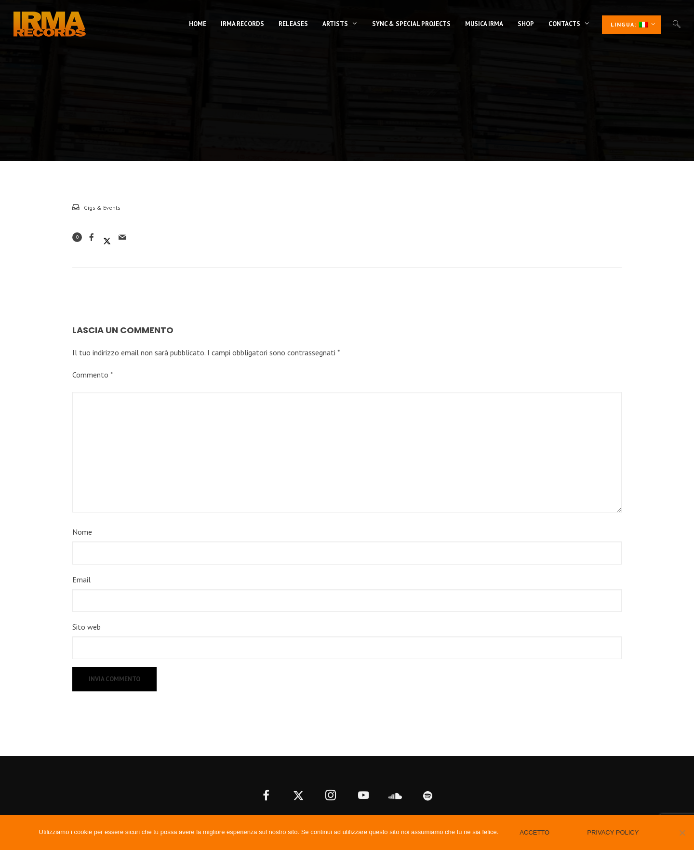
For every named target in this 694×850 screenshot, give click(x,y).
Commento (92, 374)
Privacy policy (613, 832)
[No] (682, 832)
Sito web (86, 627)
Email (81, 579)
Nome (82, 532)
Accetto (534, 832)
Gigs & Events (102, 207)
